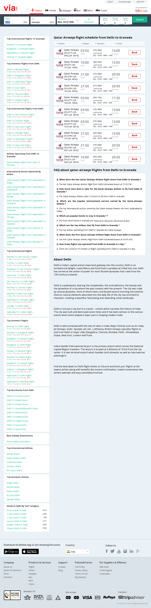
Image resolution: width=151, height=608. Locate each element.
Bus (30, 577)
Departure (62, 19)
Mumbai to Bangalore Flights (20, 332)
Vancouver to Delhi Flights (19, 275)
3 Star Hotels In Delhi (26, 510)
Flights (32, 566)
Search (140, 19)
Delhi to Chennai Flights (18, 94)
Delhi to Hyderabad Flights (19, 81)
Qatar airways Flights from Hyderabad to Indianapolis (26, 188)
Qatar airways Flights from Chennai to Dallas (25, 229)
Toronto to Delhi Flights (18, 263)
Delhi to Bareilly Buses (17, 416)
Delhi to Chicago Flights (18, 132)
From (7, 19)
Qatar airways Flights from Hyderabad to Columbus (26, 202)
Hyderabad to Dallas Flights (20, 312)
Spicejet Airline (13, 499)
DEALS (110, 2)
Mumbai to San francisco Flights (22, 256)
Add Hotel (104, 566)
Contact (62, 566)
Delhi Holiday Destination (18, 441)
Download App (125, 2)
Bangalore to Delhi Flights (19, 344)
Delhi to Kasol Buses (17, 425)
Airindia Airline (13, 454)
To (33, 19)
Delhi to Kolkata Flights (18, 100)
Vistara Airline (13, 491)
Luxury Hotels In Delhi (26, 521)
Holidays (32, 573)
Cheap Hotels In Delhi (26, 528)
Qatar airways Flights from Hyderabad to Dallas (26, 181)
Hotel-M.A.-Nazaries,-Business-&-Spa (112, 220)
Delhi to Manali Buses (17, 400)
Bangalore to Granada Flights (20, 48)
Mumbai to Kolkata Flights (19, 357)
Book (134, 52)
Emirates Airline (14, 466)
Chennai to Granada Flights (19, 57)
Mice (31, 580)
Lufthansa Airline (14, 462)
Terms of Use (81, 573)
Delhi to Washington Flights (20, 139)
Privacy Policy (81, 570)
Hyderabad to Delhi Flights (19, 375)
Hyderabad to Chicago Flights (20, 299)
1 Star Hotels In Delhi (26, 517)
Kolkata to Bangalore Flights (20, 369)
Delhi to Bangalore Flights (19, 75)
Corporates (105, 573)
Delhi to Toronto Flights (18, 120)
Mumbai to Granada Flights (19, 44)
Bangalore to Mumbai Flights (20, 338)
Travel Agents (106, 570)
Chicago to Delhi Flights (18, 305)
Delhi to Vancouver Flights (19, 126)
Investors (8, 577)
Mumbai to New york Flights (20, 293)
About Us (8, 566)
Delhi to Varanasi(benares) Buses (22, 408)
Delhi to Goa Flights (16, 87)
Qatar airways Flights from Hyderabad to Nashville (26, 236)
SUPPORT (140, 2)
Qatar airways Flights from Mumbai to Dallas (25, 243)
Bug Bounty (80, 577)
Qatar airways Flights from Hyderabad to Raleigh (26, 195)
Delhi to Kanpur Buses (17, 404)
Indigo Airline (13, 482)
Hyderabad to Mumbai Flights (21, 381)
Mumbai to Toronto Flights (19, 287)
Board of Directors (12, 570)
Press (6, 573)
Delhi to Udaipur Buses (18, 420)
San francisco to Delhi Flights (21, 281)
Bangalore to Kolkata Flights (20, 363)
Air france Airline (14, 470)
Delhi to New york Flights (19, 145)
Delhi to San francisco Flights (21, 114)
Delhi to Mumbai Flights (18, 69)
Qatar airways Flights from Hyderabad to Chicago (26, 215)
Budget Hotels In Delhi (26, 524)
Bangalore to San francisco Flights (23, 269)
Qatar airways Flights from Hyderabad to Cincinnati (26, 209)
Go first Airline (13, 495)
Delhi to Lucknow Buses (18, 396)
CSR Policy (80, 566)
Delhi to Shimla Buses (17, 412)
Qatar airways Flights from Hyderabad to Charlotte (26, 222)
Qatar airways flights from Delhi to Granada (23, 163)
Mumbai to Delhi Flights (18, 326)
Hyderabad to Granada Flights (21, 52)
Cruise (31, 584)
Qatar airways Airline (16, 458)
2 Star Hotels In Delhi (26, 514)
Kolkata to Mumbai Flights (19, 351)
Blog (60, 570)
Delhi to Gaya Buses (16, 429)
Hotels (32, 570)
